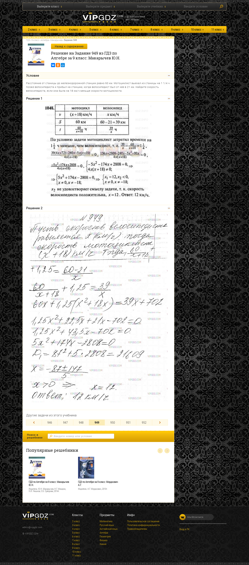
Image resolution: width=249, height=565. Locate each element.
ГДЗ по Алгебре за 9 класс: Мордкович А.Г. (98, 483)
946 (49, 422)
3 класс (52, 29)
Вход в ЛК (184, 529)
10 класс (196, 29)
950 (112, 422)
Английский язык (109, 528)
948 (81, 422)
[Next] (160, 422)
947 (65, 422)
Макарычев (56, 40)
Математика (106, 521)
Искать (221, 6)
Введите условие (196, 6)
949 (97, 422)
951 (128, 422)
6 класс (114, 29)
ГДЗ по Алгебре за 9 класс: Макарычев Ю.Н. (49, 483)
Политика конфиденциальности (143, 525)
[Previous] (34, 422)
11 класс (216, 29)
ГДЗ (28, 40)
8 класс (155, 29)
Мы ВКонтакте (191, 517)
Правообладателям (137, 528)
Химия (103, 544)
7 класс (134, 29)
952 (144, 422)
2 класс (32, 29)
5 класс (93, 29)
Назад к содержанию (69, 46)
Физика (103, 540)
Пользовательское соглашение (143, 521)
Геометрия (105, 536)
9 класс (175, 29)
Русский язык (107, 525)
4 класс (73, 29)
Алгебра (45, 40)
